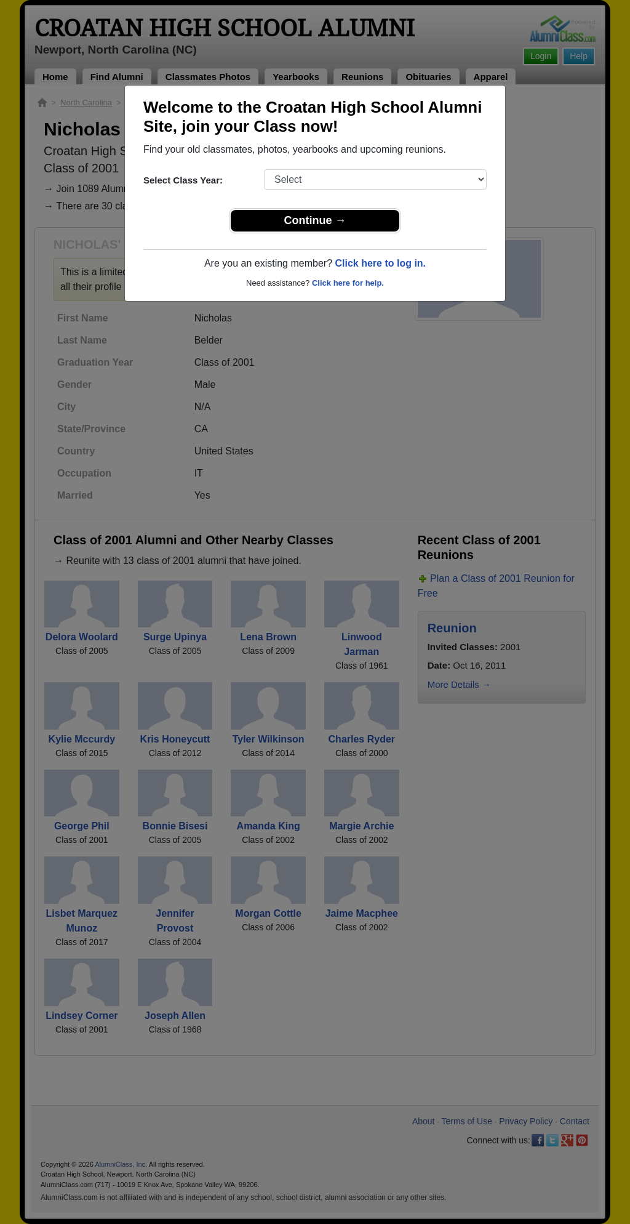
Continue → (315, 220)
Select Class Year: (183, 180)
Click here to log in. (380, 263)
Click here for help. (348, 283)
